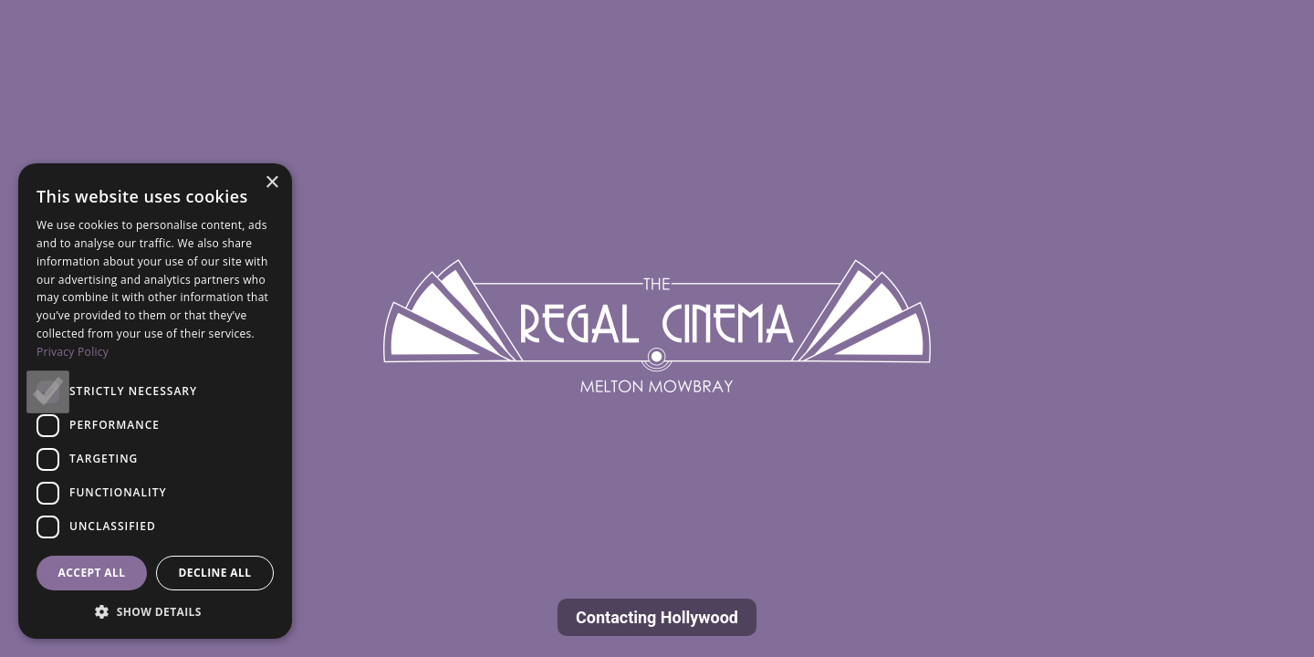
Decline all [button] (215, 572)
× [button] (271, 183)
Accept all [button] (92, 572)
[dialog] (155, 401)
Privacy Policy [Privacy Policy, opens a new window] (72, 352)
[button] (155, 611)
